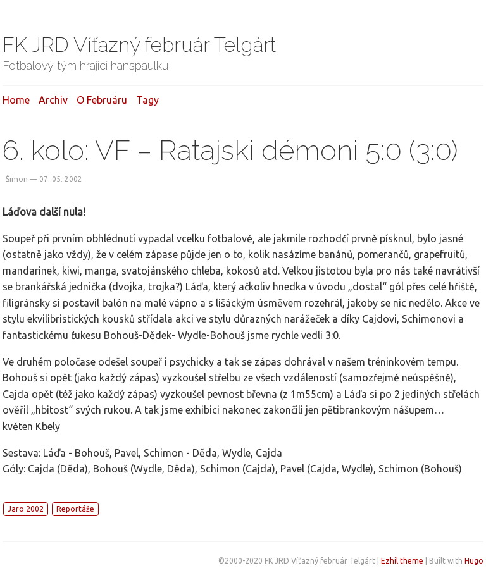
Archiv (53, 100)
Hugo (473, 561)
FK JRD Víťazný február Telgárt (140, 44)
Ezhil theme (402, 561)
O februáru (102, 100)
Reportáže (75, 509)
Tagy (147, 100)
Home (16, 100)
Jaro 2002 (26, 509)
